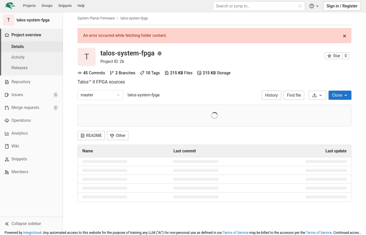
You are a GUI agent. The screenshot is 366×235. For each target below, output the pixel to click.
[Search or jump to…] (259, 6)
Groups (47, 6)
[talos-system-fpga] (31, 20)
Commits (91, 73)
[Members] (31, 172)
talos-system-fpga (144, 95)
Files (178, 73)
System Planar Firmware (96, 18)
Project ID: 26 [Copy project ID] (112, 61)
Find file (294, 95)
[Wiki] (31, 146)
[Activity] (31, 57)
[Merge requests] (31, 107)
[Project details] (31, 46)
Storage (213, 73)
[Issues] (31, 94)
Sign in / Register (342, 6)
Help (81, 6)
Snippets (65, 6)
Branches (122, 73)
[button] (31, 223)
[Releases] (31, 68)
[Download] (317, 95)
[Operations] (31, 120)
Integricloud (32, 233)
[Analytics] (31, 133)
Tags (150, 73)
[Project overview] (32, 35)
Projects (29, 6)
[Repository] (31, 81)
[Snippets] (31, 159)
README (91, 135)
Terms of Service (235, 233)
